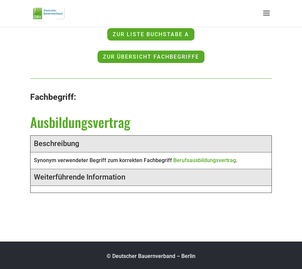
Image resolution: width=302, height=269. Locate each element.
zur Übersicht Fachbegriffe (151, 57)
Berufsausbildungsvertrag (204, 160)
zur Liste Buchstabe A (151, 34)
